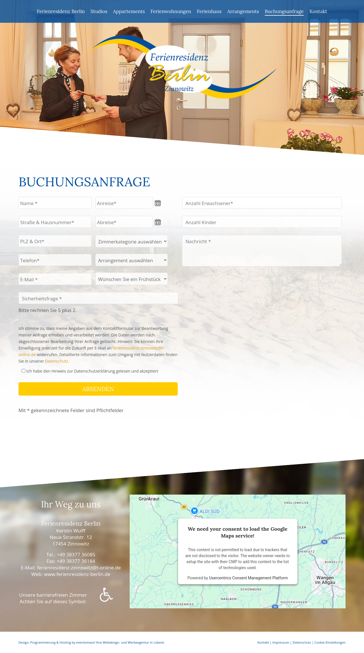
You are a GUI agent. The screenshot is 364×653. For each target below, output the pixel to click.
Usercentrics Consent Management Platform (248, 577)
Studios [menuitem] (98, 11)
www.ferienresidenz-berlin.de (77, 574)
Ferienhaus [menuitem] (209, 11)
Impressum (280, 642)
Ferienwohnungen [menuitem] (170, 11)
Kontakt (263, 642)
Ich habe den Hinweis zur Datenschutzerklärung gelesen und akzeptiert (92, 371)
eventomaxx (85, 642)
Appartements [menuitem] (129, 11)
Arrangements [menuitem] (243, 11)
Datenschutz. (57, 361)
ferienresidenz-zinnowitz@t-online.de (79, 567)
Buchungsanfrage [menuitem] (284, 11)
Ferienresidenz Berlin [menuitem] (61, 11)
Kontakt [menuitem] (318, 11)
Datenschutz (302, 642)
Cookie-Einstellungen (330, 642)
